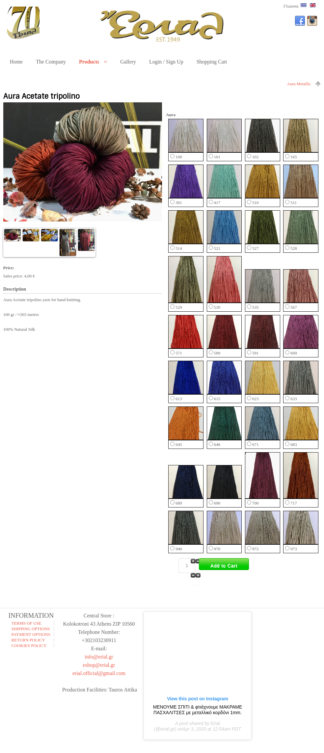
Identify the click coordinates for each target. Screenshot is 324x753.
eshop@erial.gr (99, 665)
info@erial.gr (99, 657)
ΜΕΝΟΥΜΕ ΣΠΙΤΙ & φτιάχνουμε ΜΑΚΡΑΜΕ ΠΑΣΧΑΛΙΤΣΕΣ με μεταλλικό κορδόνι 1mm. (197, 709)
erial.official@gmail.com (98, 673)
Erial (215, 723)
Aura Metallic (299, 83)
